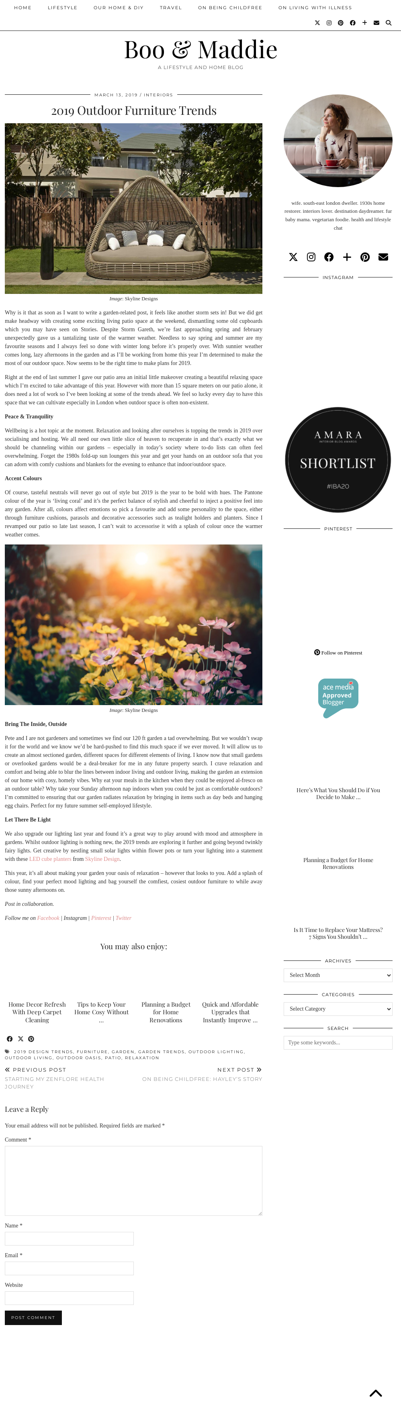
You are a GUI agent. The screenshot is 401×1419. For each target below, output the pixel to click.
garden (123, 1051)
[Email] (377, 23)
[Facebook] (353, 23)
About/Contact (101, 1410)
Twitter (123, 918)
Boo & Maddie (201, 48)
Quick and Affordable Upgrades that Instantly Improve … (230, 1012)
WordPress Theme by (354, 1410)
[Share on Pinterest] (32, 1039)
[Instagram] (329, 23)
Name (14, 1226)
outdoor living (29, 1057)
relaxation (142, 1057)
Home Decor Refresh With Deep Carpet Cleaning (37, 1012)
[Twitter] (318, 23)
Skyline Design (102, 859)
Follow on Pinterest (338, 653)
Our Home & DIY (119, 7)
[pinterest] (365, 257)
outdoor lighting (216, 1051)
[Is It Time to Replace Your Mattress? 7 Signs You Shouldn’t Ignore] (338, 910)
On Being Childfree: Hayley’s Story (202, 1074)
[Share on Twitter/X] (21, 1039)
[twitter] (293, 257)
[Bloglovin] (365, 23)
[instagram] (311, 257)
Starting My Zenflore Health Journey (69, 1078)
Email (14, 1255)
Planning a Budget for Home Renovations (165, 1012)
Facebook (48, 918)
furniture (92, 1051)
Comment (18, 1140)
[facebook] (329, 257)
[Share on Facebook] (10, 1039)
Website (14, 1285)
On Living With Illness (315, 7)
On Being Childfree (230, 7)
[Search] (389, 23)
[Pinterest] (341, 23)
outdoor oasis (78, 1057)
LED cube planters (50, 859)
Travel (171, 7)
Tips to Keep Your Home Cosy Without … (101, 1012)
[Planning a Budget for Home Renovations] (338, 841)
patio (113, 1057)
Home (23, 7)
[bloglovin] (347, 257)
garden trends (161, 1051)
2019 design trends (43, 1051)
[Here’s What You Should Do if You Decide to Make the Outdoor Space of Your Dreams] (338, 771)
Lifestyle (63, 7)
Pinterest (101, 918)
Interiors (158, 95)
